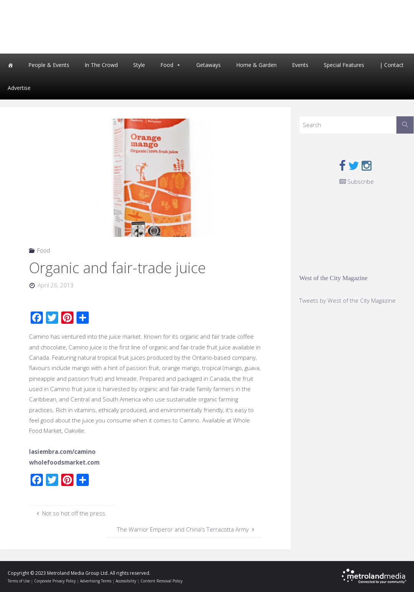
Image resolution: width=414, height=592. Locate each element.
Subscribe (356, 181)
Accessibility (126, 581)
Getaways (208, 64)
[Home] (10, 65)
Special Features (344, 64)
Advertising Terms (95, 581)
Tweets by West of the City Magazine (347, 300)
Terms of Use (19, 581)
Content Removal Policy (161, 581)
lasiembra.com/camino (62, 451)
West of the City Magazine (333, 278)
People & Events (48, 64)
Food (166, 64)
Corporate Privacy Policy (55, 581)
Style (139, 64)
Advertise (19, 87)
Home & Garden (256, 64)
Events (300, 64)
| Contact (392, 64)
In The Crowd (101, 64)
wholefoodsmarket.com (64, 462)
